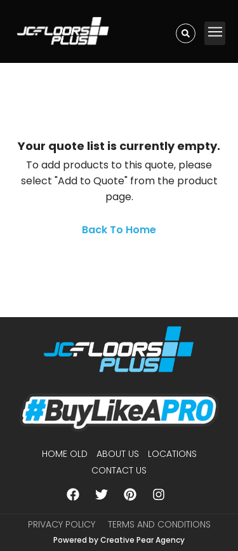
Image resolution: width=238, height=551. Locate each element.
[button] (214, 33)
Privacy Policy (61, 524)
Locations (172, 453)
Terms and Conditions (159, 524)
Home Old (65, 453)
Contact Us (119, 470)
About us (117, 453)
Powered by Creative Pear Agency (119, 539)
